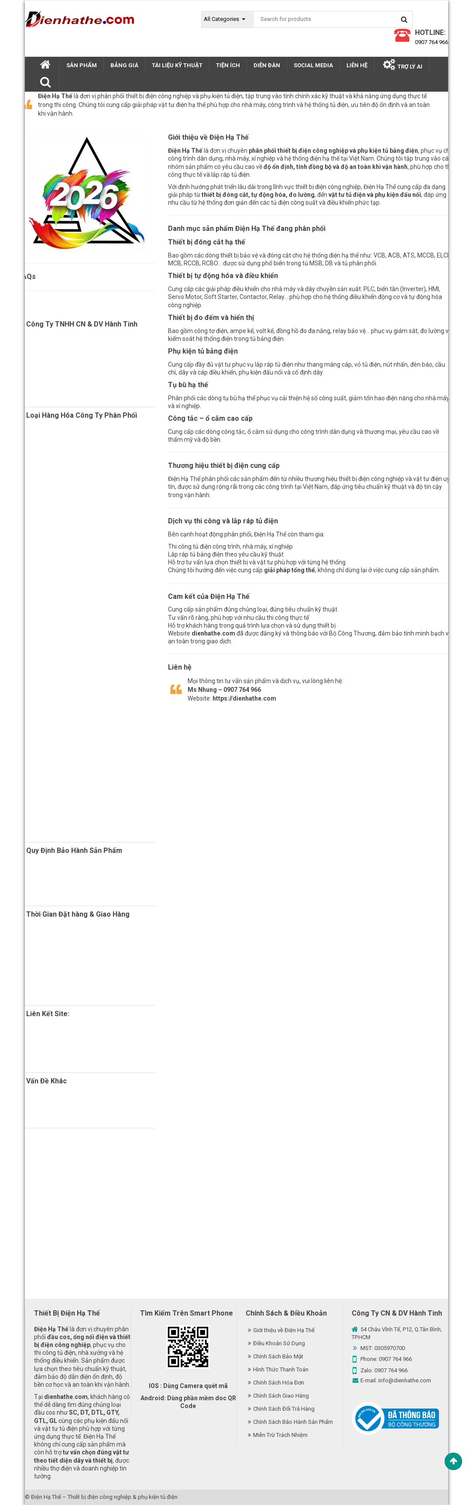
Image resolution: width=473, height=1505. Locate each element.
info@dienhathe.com (404, 1380)
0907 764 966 (431, 42)
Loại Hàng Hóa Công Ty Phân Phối (81, 415)
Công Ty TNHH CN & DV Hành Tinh (81, 324)
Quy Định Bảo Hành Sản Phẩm (74, 850)
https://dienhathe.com (244, 698)
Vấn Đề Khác (46, 1081)
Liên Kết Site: (47, 1014)
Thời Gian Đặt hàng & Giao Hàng (78, 914)
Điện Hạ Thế (46, 1497)
